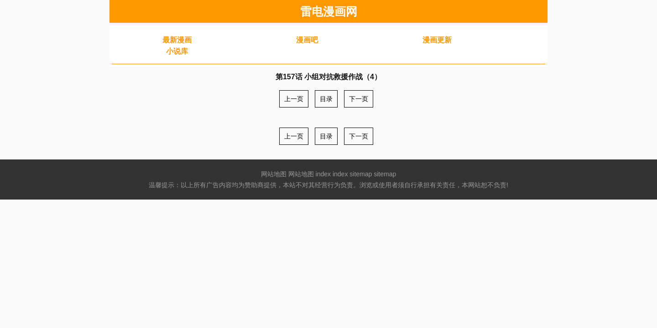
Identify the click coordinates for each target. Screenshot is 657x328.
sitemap (360, 174)
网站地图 (274, 174)
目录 (326, 98)
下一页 (358, 98)
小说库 (177, 51)
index (323, 174)
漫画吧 (307, 40)
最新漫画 (177, 40)
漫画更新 (437, 40)
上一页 (293, 98)
